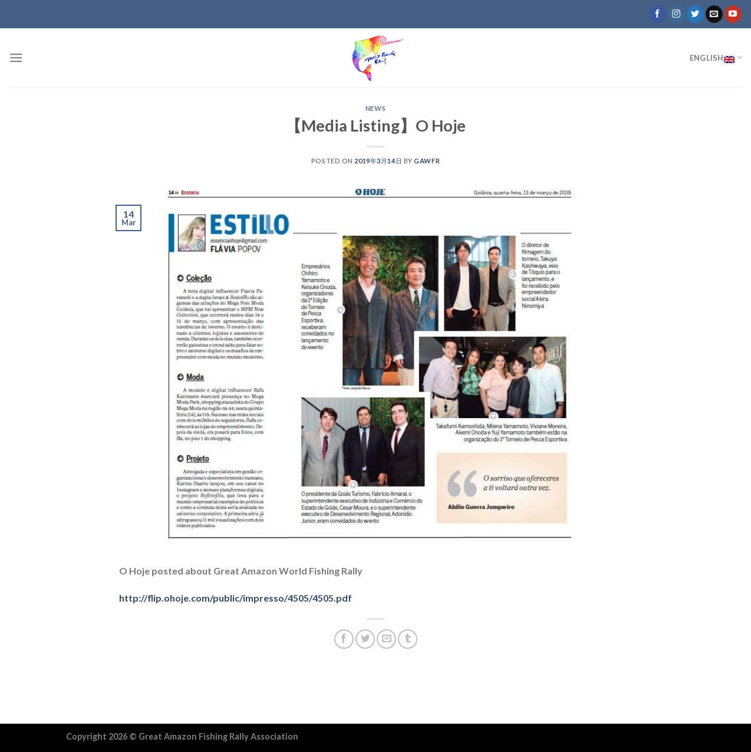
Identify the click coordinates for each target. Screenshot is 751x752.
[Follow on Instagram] (676, 14)
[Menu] (16, 57)
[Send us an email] (714, 14)
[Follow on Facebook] (657, 14)
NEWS (375, 108)
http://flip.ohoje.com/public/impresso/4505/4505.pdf (235, 597)
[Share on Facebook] (344, 639)
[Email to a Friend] (386, 639)
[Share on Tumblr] (407, 639)
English (716, 57)
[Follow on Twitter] (695, 14)
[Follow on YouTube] (733, 14)
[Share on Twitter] (365, 639)
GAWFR (427, 161)
